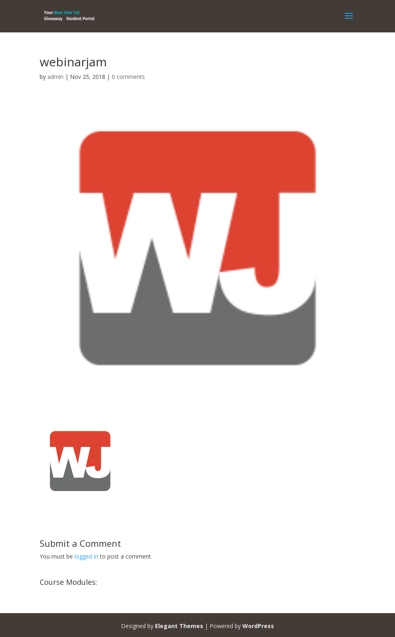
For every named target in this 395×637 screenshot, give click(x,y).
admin (55, 76)
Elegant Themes (179, 626)
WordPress (258, 626)
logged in (86, 556)
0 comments (128, 76)
